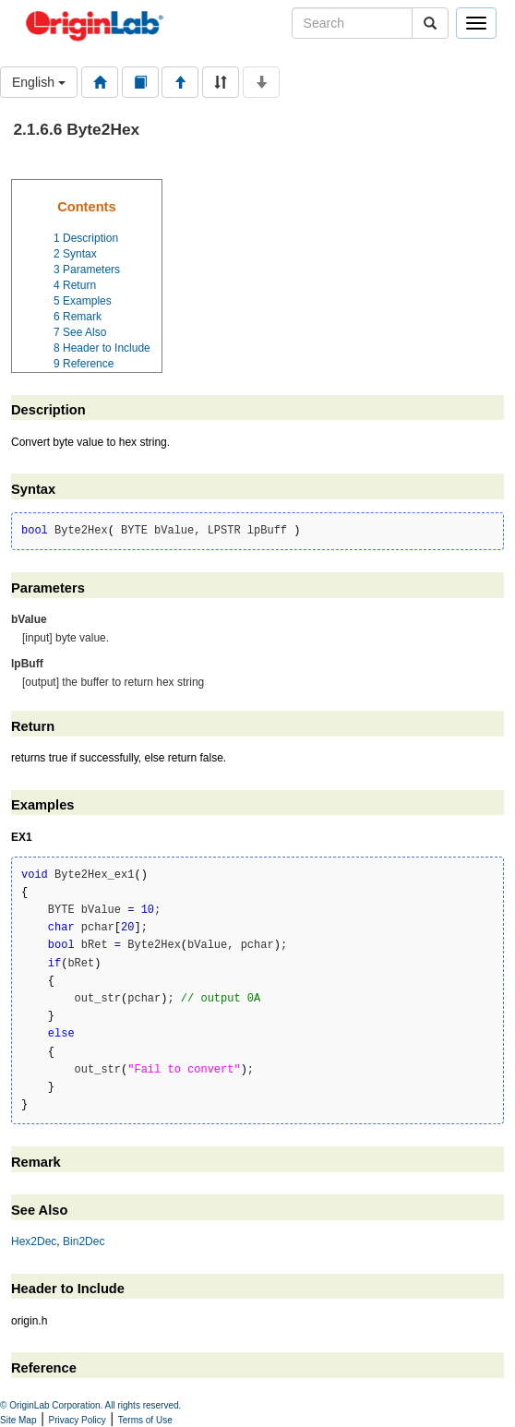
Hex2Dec (33, 1241)
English (39, 82)
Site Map (18, 1420)
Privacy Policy (77, 1420)
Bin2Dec (83, 1241)
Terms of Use (145, 1420)
